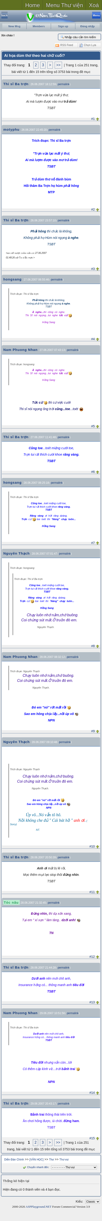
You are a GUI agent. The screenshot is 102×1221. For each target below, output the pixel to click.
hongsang (12, 279)
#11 (92, 892)
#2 (93, 209)
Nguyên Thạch (16, 553)
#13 (92, 1002)
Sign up (63, 26)
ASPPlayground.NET (38, 1206)
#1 (93, 119)
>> (58, 65)
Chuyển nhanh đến (35, 1167)
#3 (93, 269)
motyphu (11, 129)
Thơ (51, 1159)
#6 (93, 472)
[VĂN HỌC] (36, 1159)
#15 (92, 1138)
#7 (93, 543)
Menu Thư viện (64, 5)
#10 (92, 846)
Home (32, 5)
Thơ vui (64, 1159)
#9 (93, 731)
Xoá (94, 5)
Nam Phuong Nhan (20, 350)
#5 (93, 426)
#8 (93, 646)
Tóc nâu (11, 902)
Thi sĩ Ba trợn (15, 84)
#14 (92, 1092)
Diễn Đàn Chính (14, 1159)
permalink (63, 84)
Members (39, 26)
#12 (92, 956)
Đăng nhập (87, 26)
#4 (93, 339)
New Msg (14, 26)
